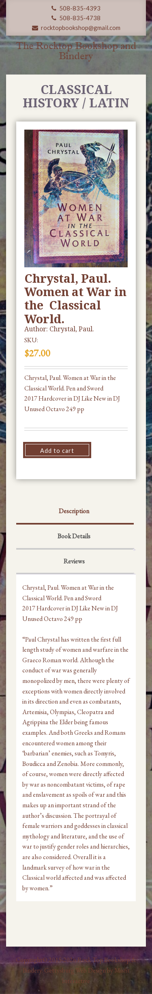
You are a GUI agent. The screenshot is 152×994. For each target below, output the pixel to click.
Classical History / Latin (76, 96)
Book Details (74, 536)
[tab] (74, 512)
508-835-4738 (76, 17)
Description (74, 511)
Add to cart (57, 450)
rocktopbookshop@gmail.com (76, 27)
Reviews (74, 561)
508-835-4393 (76, 8)
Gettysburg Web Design (75, 970)
